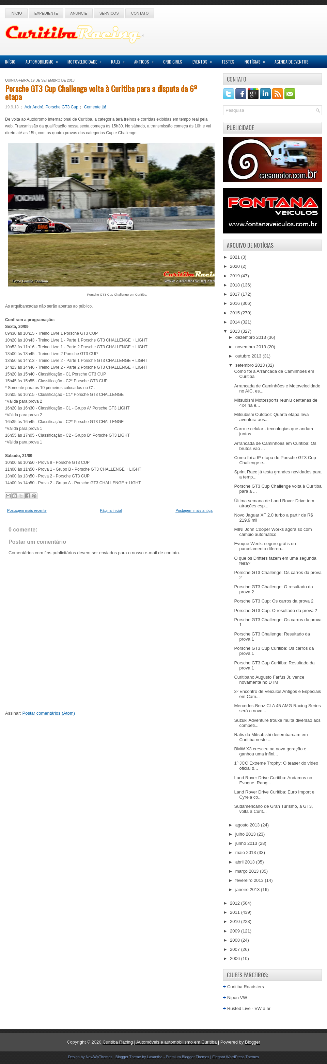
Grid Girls (172, 62)
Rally (120, 60)
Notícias (257, 60)
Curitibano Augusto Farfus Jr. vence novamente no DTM (269, 680)
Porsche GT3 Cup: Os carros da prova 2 (273, 601)
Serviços (109, 13)
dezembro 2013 (251, 337)
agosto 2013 (248, 824)
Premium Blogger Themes (187, 1057)
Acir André (34, 107)
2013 (235, 331)
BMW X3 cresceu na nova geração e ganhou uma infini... (270, 751)
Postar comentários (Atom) (48, 713)
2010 (235, 921)
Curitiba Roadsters (245, 986)
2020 (235, 266)
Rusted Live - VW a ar (248, 1008)
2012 (235, 903)
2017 (235, 294)
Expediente (46, 13)
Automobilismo (44, 60)
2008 (235, 940)
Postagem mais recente (27, 510)
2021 (235, 257)
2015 (235, 312)
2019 (235, 275)
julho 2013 (246, 834)
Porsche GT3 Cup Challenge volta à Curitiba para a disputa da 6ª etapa (101, 92)
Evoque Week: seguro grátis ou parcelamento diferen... (265, 546)
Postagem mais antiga (194, 510)
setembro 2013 (250, 365)
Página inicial (111, 510)
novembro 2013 (251, 346)
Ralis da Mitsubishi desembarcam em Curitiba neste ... (271, 737)
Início (16, 13)
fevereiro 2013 (250, 880)
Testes (227, 62)
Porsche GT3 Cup (62, 107)
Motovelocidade (86, 60)
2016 (235, 303)
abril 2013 (245, 862)
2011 (235, 912)
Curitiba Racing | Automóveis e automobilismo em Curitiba (160, 1042)
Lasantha (154, 1057)
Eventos (204, 60)
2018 (235, 284)
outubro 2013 (249, 356)
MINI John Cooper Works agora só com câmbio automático (273, 532)
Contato (140, 13)
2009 (235, 931)
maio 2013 (246, 852)
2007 (235, 949)
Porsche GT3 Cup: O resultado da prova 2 (275, 610)
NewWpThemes (99, 1057)
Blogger (252, 1042)
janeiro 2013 (248, 889)
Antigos (146, 60)
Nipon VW (237, 997)
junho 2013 (247, 843)
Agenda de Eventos (292, 62)
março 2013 (247, 871)
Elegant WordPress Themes (235, 1057)
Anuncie (78, 13)
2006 (235, 958)
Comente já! (95, 107)
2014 (235, 322)
